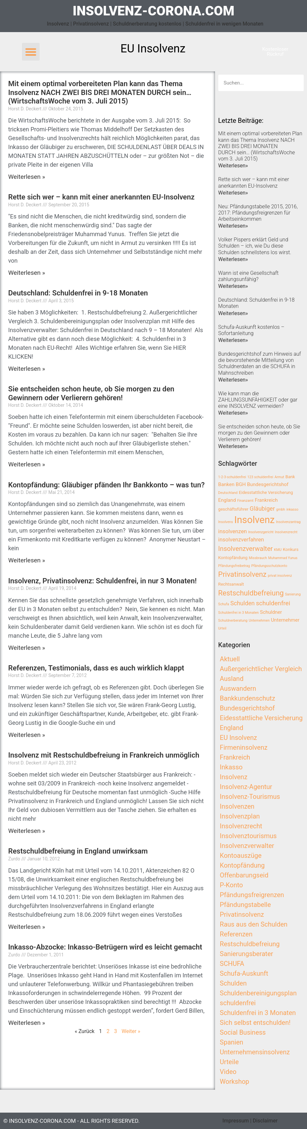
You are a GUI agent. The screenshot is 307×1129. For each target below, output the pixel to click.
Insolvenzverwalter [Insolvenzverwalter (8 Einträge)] (245, 549)
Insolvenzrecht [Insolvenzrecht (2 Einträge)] (286, 532)
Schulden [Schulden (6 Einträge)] (242, 603)
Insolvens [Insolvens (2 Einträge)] (225, 522)
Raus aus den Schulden (254, 924)
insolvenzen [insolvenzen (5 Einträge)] (232, 531)
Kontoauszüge (241, 855)
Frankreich (235, 757)
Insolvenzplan (240, 816)
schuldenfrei (238, 1003)
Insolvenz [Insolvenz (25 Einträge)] (254, 519)
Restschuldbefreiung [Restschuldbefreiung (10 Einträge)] (251, 593)
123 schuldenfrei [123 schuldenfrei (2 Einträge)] (260, 477)
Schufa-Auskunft (244, 973)
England (232, 728)
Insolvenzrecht (241, 826)
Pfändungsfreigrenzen (252, 895)
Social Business (243, 1032)
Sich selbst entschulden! (255, 1022)
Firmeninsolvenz (244, 747)
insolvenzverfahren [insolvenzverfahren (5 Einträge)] (241, 539)
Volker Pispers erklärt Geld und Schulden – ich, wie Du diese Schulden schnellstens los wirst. (254, 245)
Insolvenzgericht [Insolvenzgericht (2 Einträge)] (261, 532)
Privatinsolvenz (242, 914)
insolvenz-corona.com (153, 11)
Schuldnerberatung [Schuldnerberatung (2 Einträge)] (232, 620)
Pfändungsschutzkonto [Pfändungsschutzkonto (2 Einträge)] (269, 566)
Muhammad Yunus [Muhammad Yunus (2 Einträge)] (283, 558)
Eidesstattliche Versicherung (261, 718)
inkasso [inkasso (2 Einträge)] (292, 509)
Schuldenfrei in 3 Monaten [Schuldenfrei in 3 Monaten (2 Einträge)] (238, 613)
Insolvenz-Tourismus (250, 796)
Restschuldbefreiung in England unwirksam (78, 851)
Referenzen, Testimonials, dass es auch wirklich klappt (96, 668)
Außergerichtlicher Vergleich (261, 669)
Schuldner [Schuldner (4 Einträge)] (271, 612)
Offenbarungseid (244, 875)
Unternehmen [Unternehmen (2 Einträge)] (259, 620)
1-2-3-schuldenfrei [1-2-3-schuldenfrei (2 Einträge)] (232, 477)
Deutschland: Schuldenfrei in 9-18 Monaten (78, 293)
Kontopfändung (242, 865)
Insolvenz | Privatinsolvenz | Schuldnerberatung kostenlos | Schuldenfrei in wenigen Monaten (155, 24)
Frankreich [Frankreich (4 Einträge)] (266, 500)
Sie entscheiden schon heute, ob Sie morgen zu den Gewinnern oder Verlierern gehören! (91, 393)
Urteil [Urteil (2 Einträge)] (222, 628)
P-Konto (231, 885)
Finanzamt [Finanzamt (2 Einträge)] (245, 501)
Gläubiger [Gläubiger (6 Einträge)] (262, 508)
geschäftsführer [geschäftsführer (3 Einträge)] (233, 509)
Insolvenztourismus (248, 836)
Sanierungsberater (246, 954)
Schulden (233, 983)
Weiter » (131, 1031)
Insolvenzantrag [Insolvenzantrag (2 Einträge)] (288, 522)
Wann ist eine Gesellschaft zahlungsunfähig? (248, 276)
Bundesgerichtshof (247, 708)
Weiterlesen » (26, 176)
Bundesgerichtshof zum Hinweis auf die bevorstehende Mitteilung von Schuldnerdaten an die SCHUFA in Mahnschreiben (259, 363)
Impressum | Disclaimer (250, 1121)
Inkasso (231, 767)
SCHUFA (232, 964)
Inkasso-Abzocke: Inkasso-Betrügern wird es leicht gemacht (105, 947)
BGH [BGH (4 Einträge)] (240, 484)
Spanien (232, 1042)
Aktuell (230, 659)
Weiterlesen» (233, 165)
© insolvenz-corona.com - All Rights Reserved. (71, 1121)
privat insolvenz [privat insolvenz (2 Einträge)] (280, 576)
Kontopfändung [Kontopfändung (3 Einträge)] (233, 557)
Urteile (229, 1062)
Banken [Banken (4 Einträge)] (226, 484)
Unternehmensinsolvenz (255, 1052)
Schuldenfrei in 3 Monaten (258, 1013)
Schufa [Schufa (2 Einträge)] (223, 604)
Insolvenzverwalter (247, 846)
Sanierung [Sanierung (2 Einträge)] (293, 594)
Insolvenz (233, 777)
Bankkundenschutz (247, 698)
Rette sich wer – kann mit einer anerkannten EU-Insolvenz (101, 197)
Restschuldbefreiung (250, 944)
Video (228, 1072)
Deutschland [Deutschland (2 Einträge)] (228, 493)
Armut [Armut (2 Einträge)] (279, 477)
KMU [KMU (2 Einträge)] (277, 550)
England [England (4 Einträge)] (227, 500)
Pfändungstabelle (245, 905)
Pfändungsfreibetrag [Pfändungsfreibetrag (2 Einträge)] (234, 566)
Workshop (234, 1081)
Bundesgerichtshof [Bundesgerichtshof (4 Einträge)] (268, 484)
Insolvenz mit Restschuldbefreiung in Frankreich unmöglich (103, 755)
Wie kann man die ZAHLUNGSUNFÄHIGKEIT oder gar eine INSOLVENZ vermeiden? (258, 399)
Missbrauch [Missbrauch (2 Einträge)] (258, 558)
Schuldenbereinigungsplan (258, 993)
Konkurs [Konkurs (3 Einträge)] (290, 549)
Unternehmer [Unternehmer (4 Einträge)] (285, 620)
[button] (31, 52)
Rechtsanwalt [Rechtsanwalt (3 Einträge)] (231, 584)
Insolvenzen (237, 806)
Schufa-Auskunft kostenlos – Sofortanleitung (251, 330)
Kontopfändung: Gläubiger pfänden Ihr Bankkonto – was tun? (106, 485)
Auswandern (238, 688)
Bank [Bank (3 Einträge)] (290, 476)
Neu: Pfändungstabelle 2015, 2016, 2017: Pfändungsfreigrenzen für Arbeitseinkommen (258, 212)
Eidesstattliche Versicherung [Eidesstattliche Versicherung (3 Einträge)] (266, 492)
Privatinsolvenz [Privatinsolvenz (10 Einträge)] (242, 574)
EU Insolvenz (238, 738)
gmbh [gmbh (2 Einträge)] (280, 509)
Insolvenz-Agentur (246, 787)
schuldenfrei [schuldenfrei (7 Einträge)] (273, 603)
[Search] (295, 83)
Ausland (232, 679)
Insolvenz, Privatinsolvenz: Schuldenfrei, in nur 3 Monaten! (102, 581)
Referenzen (236, 934)
